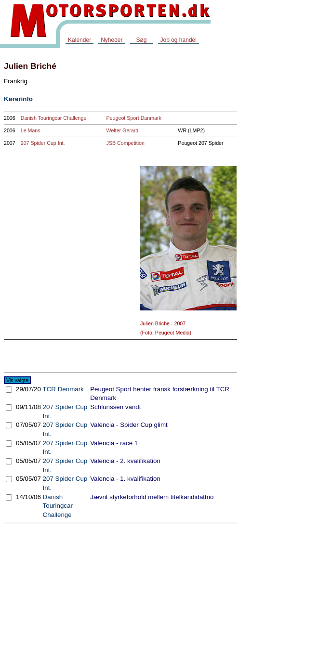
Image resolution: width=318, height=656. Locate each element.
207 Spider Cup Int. (43, 143)
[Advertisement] (279, 199)
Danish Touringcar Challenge (54, 118)
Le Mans (30, 130)
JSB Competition (125, 143)
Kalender (79, 40)
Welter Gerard (122, 130)
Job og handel (178, 40)
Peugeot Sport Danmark (133, 118)
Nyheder (111, 40)
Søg (141, 40)
